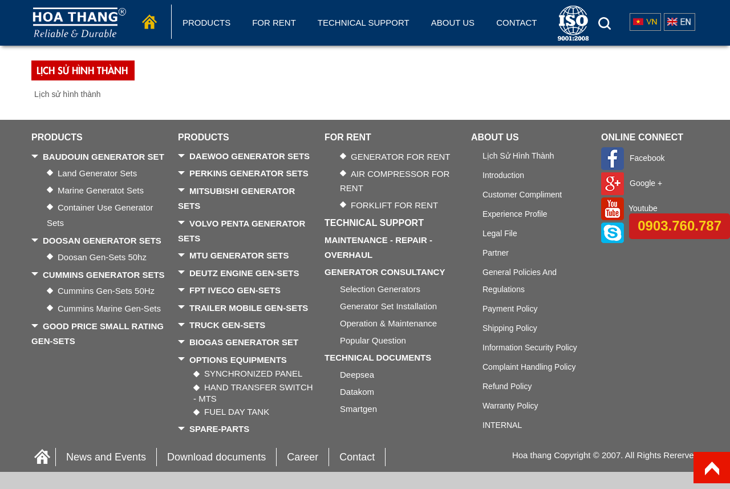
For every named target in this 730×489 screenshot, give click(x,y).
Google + (631, 183)
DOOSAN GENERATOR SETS (102, 240)
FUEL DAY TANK (236, 412)
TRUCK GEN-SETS (227, 325)
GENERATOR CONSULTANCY (385, 272)
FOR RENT (274, 22)
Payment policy (509, 308)
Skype (626, 232)
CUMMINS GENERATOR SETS (104, 275)
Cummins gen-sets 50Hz (106, 291)
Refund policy (507, 386)
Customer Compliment (522, 194)
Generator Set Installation (388, 306)
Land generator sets (97, 173)
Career (302, 457)
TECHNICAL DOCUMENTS (378, 357)
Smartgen (358, 409)
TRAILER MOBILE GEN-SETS (248, 308)
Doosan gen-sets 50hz (102, 257)
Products (206, 22)
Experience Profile (515, 214)
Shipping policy (509, 328)
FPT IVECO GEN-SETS (235, 290)
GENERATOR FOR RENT (400, 156)
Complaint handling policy (528, 366)
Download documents (216, 457)
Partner (495, 252)
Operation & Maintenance (388, 323)
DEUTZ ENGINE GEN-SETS (244, 273)
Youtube (629, 208)
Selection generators (380, 289)
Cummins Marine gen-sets (109, 308)
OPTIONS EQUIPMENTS (238, 360)
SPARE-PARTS (219, 429)
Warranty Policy (510, 405)
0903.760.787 (679, 225)
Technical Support (363, 22)
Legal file (499, 233)
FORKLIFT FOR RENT (394, 205)
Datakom (357, 392)
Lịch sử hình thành (518, 155)
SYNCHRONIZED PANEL (253, 373)
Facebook (632, 158)
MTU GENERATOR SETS (239, 255)
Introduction (503, 175)
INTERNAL (502, 425)
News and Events (106, 457)
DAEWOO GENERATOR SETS (249, 156)
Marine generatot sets (101, 190)
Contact (516, 22)
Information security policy (529, 347)
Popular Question (373, 340)
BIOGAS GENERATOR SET (243, 342)
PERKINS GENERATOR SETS (249, 173)
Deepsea (357, 374)
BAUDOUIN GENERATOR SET (103, 156)
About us (452, 22)
